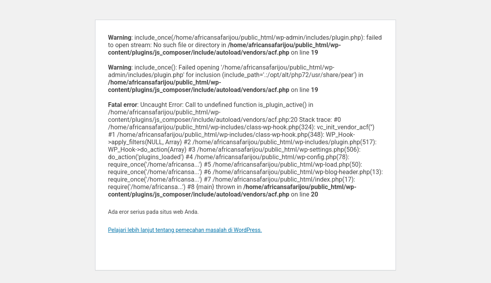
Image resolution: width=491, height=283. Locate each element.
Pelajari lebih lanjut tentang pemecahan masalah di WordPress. (185, 230)
